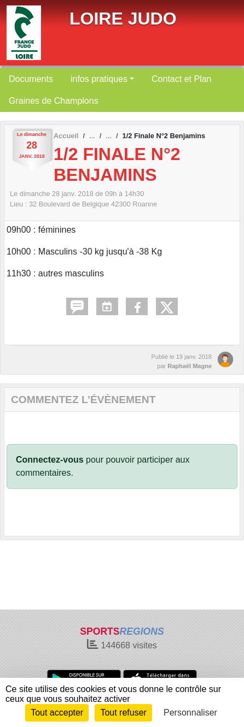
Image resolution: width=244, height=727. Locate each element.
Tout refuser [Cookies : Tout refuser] (123, 712)
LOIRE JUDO (123, 18)
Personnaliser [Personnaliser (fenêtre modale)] (190, 712)
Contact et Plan (181, 79)
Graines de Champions (53, 100)
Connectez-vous (50, 459)
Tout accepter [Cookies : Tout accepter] (57, 712)
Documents (31, 79)
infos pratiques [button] (99, 79)
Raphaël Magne (189, 366)
